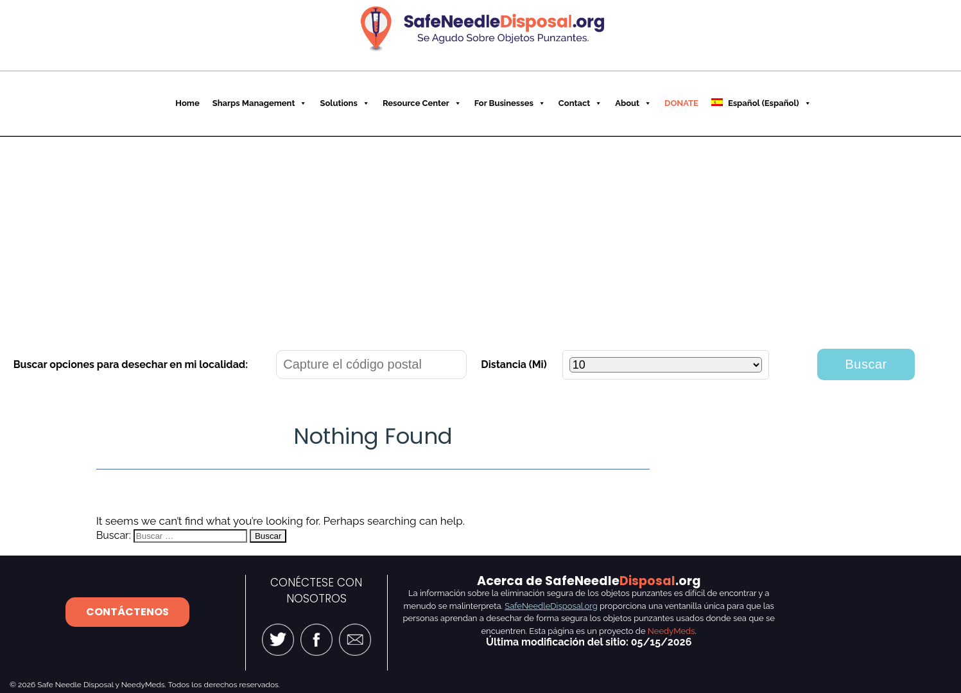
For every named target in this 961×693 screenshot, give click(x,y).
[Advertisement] (481, 233)
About (633, 103)
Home (187, 103)
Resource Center (422, 103)
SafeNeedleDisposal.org (551, 606)
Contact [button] (580, 103)
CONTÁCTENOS (127, 611)
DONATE (681, 103)
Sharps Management (259, 103)
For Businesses (510, 103)
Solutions (344, 103)
